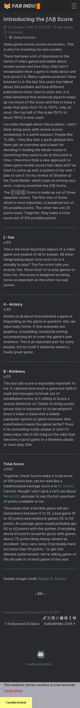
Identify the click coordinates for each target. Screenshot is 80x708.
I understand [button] (16, 702)
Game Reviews (24, 37)
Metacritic (11, 496)
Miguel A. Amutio (52, 578)
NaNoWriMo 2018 (60, 624)
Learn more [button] (13, 690)
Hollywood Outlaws (21, 624)
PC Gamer (66, 486)
